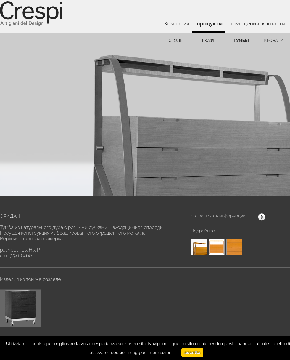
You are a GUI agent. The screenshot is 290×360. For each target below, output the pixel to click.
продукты (210, 23)
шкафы (209, 40)
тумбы (241, 40)
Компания (176, 23)
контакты (274, 23)
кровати (273, 40)
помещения (243, 23)
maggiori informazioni (150, 352)
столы (176, 40)
